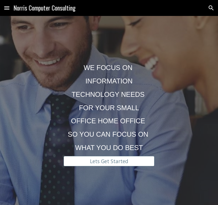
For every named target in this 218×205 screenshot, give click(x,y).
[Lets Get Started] (109, 161)
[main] (109, 105)
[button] (7, 8)
